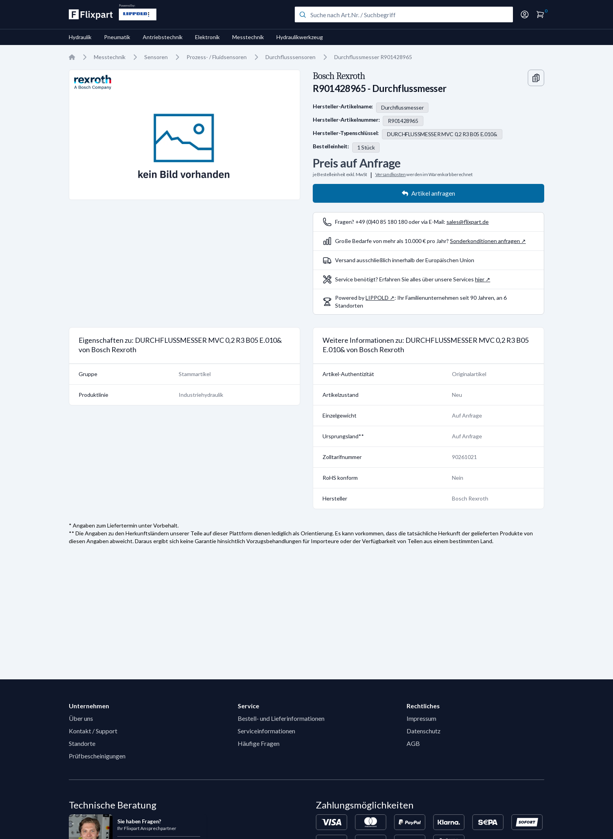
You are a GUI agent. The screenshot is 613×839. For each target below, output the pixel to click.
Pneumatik (117, 37)
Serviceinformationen (266, 731)
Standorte (82, 743)
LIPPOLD (377, 297)
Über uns (81, 718)
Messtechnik (248, 37)
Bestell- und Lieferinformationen (281, 718)
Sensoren (156, 57)
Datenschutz (424, 731)
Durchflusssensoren (290, 57)
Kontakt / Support (93, 731)
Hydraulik (80, 37)
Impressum (421, 718)
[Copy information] (536, 78)
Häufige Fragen (259, 743)
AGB (413, 743)
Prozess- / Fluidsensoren (216, 57)
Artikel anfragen (428, 193)
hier (479, 279)
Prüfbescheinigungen (97, 756)
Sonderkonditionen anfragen (485, 241)
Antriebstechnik (163, 37)
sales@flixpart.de (467, 221)
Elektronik (207, 37)
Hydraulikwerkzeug (299, 37)
